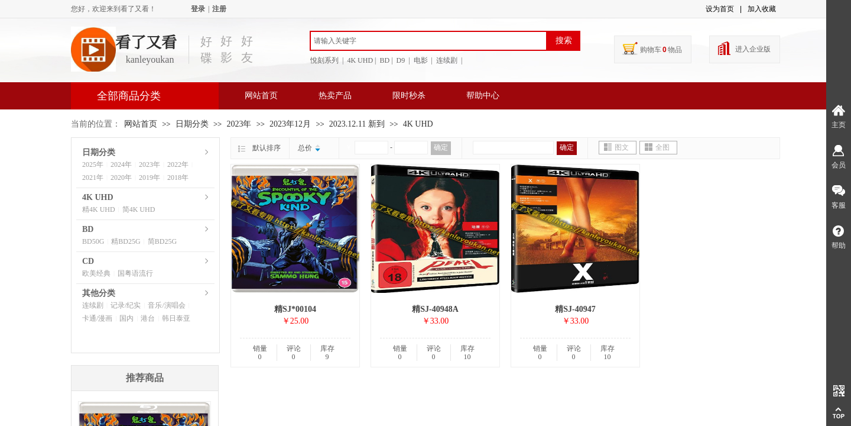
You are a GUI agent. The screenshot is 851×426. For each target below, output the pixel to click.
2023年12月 (290, 124)
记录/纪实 (126, 305)
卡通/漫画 (97, 318)
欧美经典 (96, 273)
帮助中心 (482, 95)
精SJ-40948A (435, 309)
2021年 (92, 177)
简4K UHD (138, 209)
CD (88, 261)
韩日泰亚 (176, 318)
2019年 (149, 177)
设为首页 (720, 9)
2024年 (121, 164)
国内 (126, 318)
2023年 (238, 124)
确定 (441, 147)
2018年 (178, 177)
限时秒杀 (409, 95)
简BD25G (162, 241)
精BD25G (125, 241)
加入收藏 (762, 9)
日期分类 (192, 124)
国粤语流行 (135, 273)
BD (87, 229)
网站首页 (261, 95)
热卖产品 (335, 95)
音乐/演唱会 (166, 305)
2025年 (92, 164)
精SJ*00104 (295, 309)
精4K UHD (98, 209)
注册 (219, 9)
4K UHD (418, 124)
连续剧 (92, 305)
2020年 (121, 177)
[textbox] (428, 41)
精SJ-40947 (575, 309)
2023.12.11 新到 (357, 124)
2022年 (178, 164)
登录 (198, 9)
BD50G (93, 241)
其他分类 (98, 293)
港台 (148, 318)
